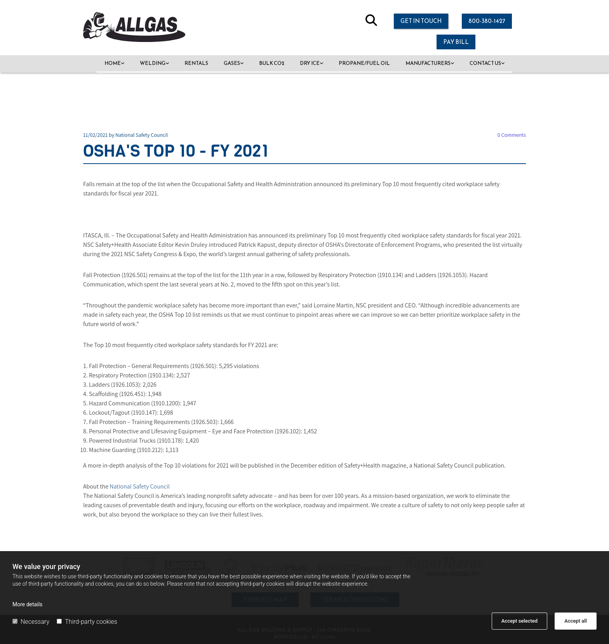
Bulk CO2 (271, 63)
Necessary (30, 621)
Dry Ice (310, 63)
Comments (512, 134)
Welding (152, 63)
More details (27, 604)
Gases (232, 63)
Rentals (196, 63)
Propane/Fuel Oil (364, 63)
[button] (421, 21)
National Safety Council (139, 486)
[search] (371, 20)
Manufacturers (428, 63)
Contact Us (485, 63)
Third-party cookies (87, 621)
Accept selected (519, 621)
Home (112, 63)
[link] (114, 64)
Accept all (575, 621)
